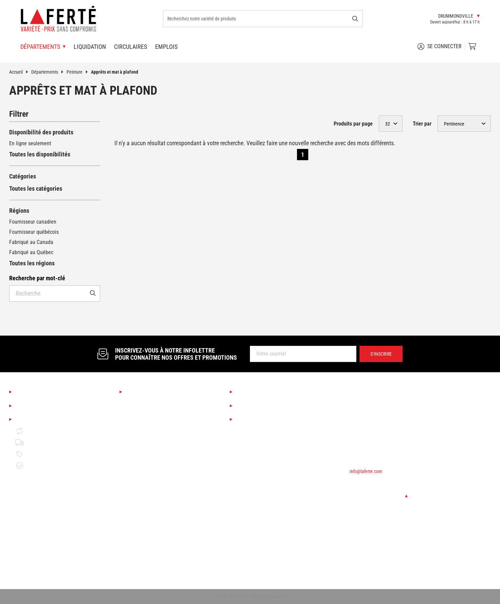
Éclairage (136, 438)
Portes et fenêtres (145, 519)
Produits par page (353, 123)
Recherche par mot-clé (37, 278)
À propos (27, 392)
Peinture (79, 72)
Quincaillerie (139, 530)
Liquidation (90, 46)
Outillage (136, 484)
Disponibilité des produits (41, 132)
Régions (19, 210)
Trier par (422, 123)
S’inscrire (381, 354)
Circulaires (130, 46)
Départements (49, 72)
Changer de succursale (379, 495)
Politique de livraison (44, 442)
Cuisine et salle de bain (151, 426)
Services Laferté (258, 392)
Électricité (137, 553)
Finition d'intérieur (146, 461)
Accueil (20, 72)
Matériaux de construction (154, 507)
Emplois (166, 46)
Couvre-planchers (145, 450)
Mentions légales (38, 419)
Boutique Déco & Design (152, 415)
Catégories (22, 176)
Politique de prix (39, 454)
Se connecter (440, 46)
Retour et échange (41, 431)
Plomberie (137, 542)
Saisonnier (137, 403)
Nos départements (150, 392)
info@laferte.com (366, 471)
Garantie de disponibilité (48, 465)
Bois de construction (148, 496)
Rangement (138, 565)
